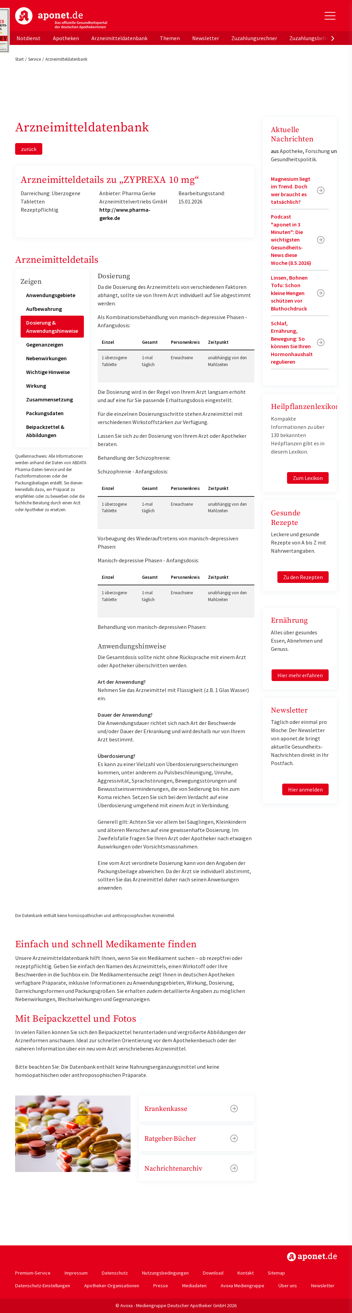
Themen (170, 38)
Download (213, 1273)
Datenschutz (115, 1273)
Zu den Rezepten (303, 577)
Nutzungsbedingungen (165, 1273)
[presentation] (333, 38)
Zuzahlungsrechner (254, 38)
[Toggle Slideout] (330, 16)
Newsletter (205, 38)
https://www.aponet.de (312, 1256)
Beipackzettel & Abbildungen (45, 430)
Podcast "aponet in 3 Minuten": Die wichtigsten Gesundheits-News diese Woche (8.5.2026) (291, 239)
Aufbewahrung (44, 308)
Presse (160, 1285)
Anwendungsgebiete (50, 295)
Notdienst (28, 38)
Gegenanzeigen (44, 344)
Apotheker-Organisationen (111, 1285)
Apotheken (66, 38)
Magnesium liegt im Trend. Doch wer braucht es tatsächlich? (290, 190)
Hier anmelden (305, 789)
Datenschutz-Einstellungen (42, 1285)
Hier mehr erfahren (300, 675)
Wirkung (36, 385)
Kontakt (246, 1273)
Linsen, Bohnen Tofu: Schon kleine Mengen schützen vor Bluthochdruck (289, 293)
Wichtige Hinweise (48, 371)
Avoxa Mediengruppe (242, 1285)
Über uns (287, 1285)
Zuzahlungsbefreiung (314, 38)
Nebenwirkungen (46, 358)
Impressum (76, 1273)
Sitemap (276, 1273)
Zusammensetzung (49, 399)
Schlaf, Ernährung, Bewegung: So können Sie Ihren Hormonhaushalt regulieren (292, 342)
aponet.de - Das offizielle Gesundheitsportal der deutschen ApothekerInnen (61, 18)
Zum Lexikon (308, 477)
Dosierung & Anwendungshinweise (52, 326)
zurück (28, 148)
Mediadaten (194, 1285)
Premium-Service (33, 1273)
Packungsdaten (45, 413)
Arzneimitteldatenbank (119, 38)
